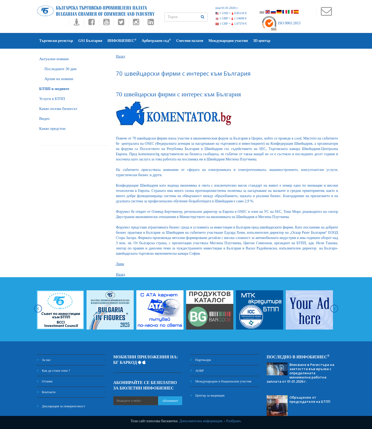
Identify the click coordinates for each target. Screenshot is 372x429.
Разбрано (233, 421)
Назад (120, 56)
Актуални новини (54, 59)
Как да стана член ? (53, 370)
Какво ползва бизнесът (58, 109)
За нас (44, 360)
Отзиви (45, 381)
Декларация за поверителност (61, 406)
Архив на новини (59, 79)
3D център (261, 41)
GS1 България (90, 41)
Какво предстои (52, 128)
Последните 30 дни (61, 69)
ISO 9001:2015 (280, 23)
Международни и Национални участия (220, 381)
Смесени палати (189, 41)
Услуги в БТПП (52, 99)
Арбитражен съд (156, 40)
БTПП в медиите (54, 89)
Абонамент (170, 401)
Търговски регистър (56, 41)
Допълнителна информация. (201, 421)
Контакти (46, 392)
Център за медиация (207, 395)
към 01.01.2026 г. (226, 8)
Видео (44, 118)
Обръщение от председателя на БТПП (309, 399)
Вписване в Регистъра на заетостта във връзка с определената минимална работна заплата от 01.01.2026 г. (300, 373)
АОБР (197, 370)
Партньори (200, 360)
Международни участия (228, 41)
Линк (120, 264)
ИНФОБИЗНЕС (122, 40)
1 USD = (231, 13)
